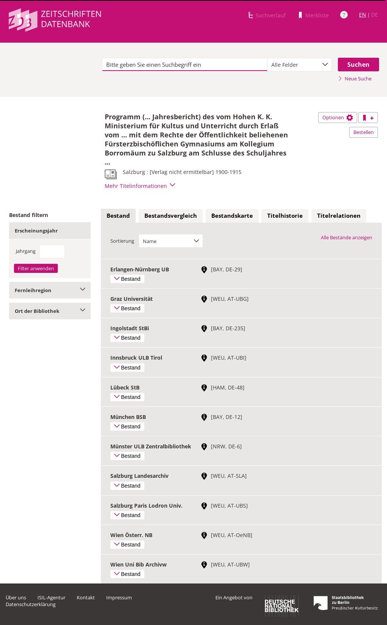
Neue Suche (355, 78)
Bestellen (363, 132)
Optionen (337, 117)
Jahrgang (26, 251)
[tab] (118, 216)
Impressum (119, 597)
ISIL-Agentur (51, 597)
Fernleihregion (50, 290)
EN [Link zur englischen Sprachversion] (362, 14)
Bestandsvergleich (170, 215)
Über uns (16, 597)
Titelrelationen (339, 215)
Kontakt (86, 597)
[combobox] (299, 64)
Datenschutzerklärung (31, 604)
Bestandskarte (232, 215)
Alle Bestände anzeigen (346, 237)
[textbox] (185, 64)
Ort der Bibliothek (50, 311)
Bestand (118, 215)
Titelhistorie (285, 215)
